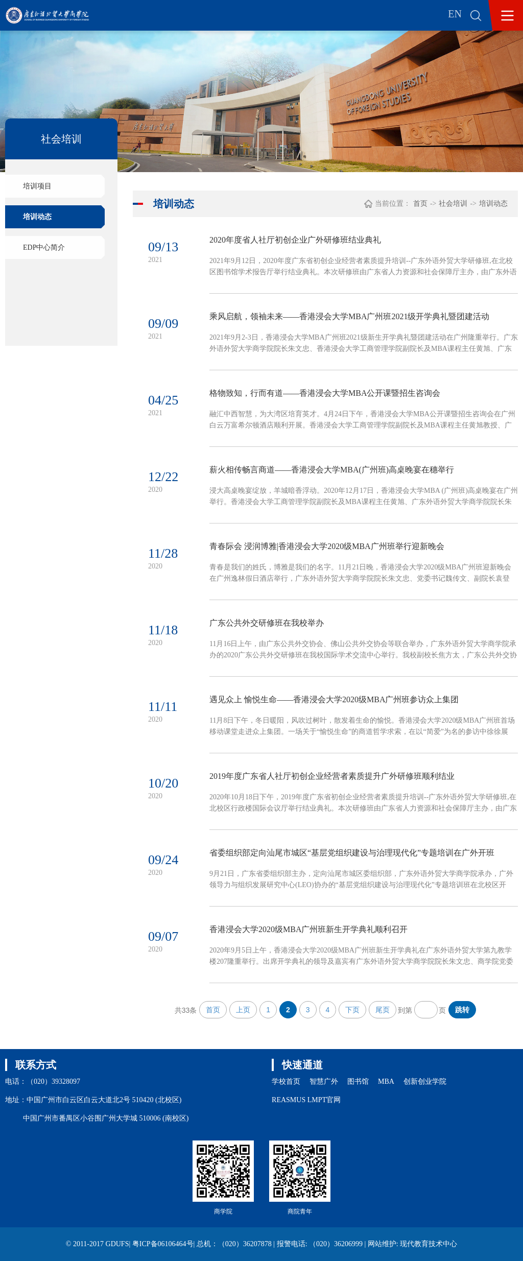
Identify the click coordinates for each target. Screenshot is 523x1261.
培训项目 (37, 186)
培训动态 (37, 217)
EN (455, 13)
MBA (386, 1081)
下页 (352, 1010)
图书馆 (358, 1081)
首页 (420, 203)
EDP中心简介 (44, 247)
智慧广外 (324, 1081)
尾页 (382, 1010)
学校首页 (286, 1081)
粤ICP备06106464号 (163, 1244)
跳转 (462, 1010)
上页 (243, 1010)
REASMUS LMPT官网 (306, 1100)
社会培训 (453, 203)
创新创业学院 (424, 1081)
